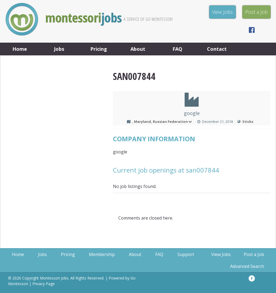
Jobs (59, 49)
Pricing (98, 49)
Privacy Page (43, 283)
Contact (217, 49)
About (137, 49)
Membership (102, 254)
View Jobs (221, 254)
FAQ (177, 49)
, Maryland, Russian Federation (162, 121)
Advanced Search (247, 266)
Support (185, 254)
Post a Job (254, 254)
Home (19, 49)
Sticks (247, 121)
